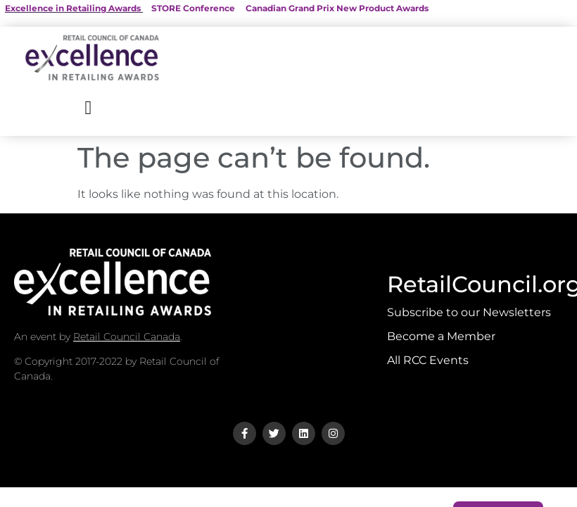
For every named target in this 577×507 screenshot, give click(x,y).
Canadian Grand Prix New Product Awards (337, 8)
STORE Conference (193, 8)
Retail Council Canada (126, 336)
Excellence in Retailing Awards (73, 8)
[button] (88, 108)
